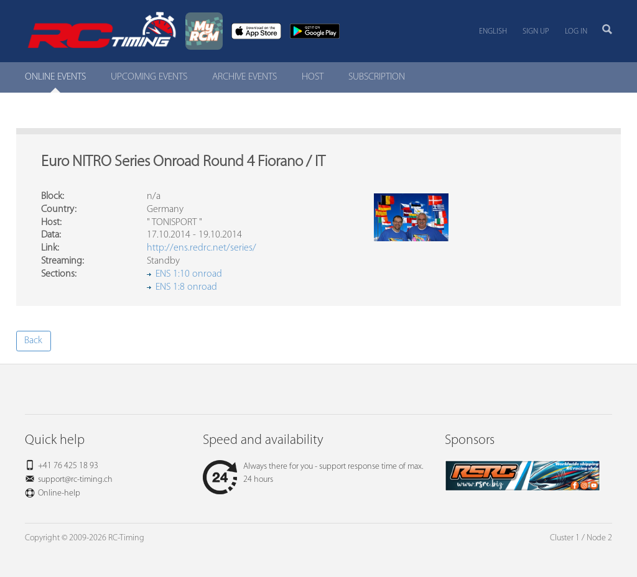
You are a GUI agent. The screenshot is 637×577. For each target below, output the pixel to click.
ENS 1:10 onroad (189, 274)
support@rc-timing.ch (75, 479)
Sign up (536, 31)
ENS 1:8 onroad (186, 287)
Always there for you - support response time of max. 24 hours (313, 473)
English (493, 31)
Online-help (59, 493)
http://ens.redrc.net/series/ (201, 248)
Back (33, 341)
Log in (576, 31)
